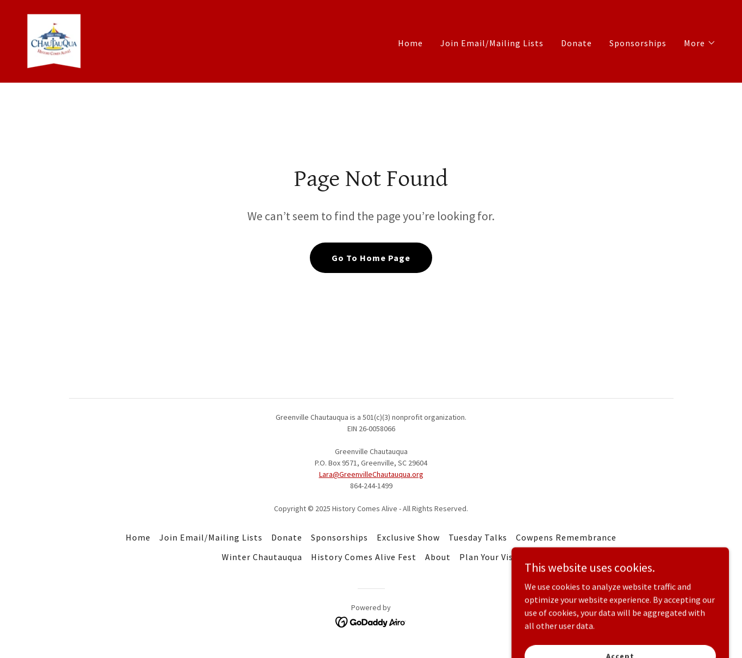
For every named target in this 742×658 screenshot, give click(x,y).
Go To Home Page (371, 257)
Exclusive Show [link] (408, 537)
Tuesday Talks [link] (477, 537)
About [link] (438, 556)
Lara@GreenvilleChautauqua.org (371, 474)
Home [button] (138, 537)
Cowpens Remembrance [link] (566, 537)
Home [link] (410, 43)
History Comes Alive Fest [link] (363, 556)
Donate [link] (576, 43)
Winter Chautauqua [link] (262, 556)
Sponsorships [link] (637, 43)
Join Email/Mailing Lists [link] (492, 43)
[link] (54, 40)
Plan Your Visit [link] (489, 556)
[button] (700, 42)
